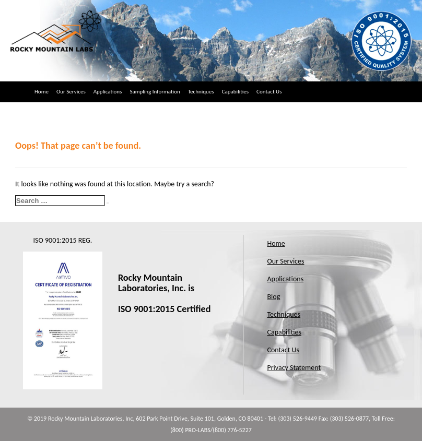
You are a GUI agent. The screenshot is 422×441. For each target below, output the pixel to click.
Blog (273, 296)
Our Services (71, 91)
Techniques (201, 91)
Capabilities (235, 91)
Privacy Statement (294, 367)
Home (41, 91)
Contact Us (269, 91)
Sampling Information (155, 91)
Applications (107, 91)
